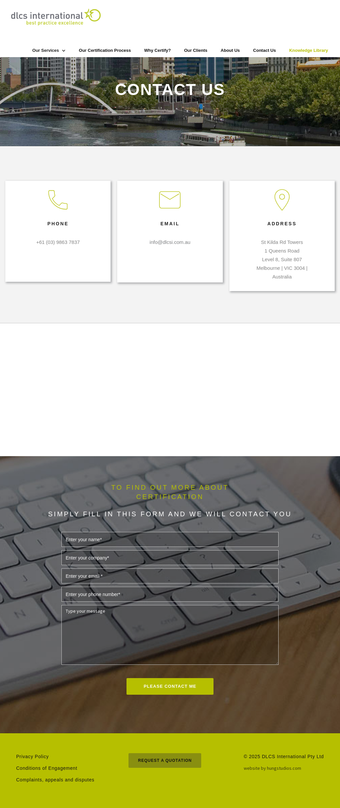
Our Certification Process (105, 50)
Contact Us (264, 50)
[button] (49, 50)
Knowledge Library (308, 50)
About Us (230, 50)
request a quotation (165, 760)
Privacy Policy (32, 756)
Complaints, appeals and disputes (55, 779)
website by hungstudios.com (272, 768)
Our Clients (195, 50)
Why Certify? (157, 50)
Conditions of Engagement (46, 768)
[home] (55, 17)
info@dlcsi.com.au (170, 246)
